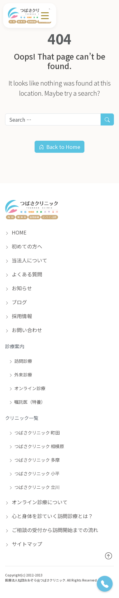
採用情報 (18, 316)
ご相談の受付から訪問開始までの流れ (51, 530)
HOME (15, 232)
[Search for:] (53, 119)
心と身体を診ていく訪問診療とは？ (49, 516)
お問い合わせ (23, 330)
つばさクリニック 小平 (34, 473)
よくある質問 (23, 274)
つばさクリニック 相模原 (36, 446)
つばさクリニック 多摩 (34, 460)
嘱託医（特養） (27, 402)
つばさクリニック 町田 (34, 432)
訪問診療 (20, 361)
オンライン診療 (27, 388)
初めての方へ (23, 246)
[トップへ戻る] (108, 555)
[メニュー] (45, 15)
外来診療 (20, 374)
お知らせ (18, 288)
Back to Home (59, 147)
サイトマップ (23, 544)
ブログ (16, 302)
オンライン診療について (36, 502)
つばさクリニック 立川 (34, 487)
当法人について (26, 260)
